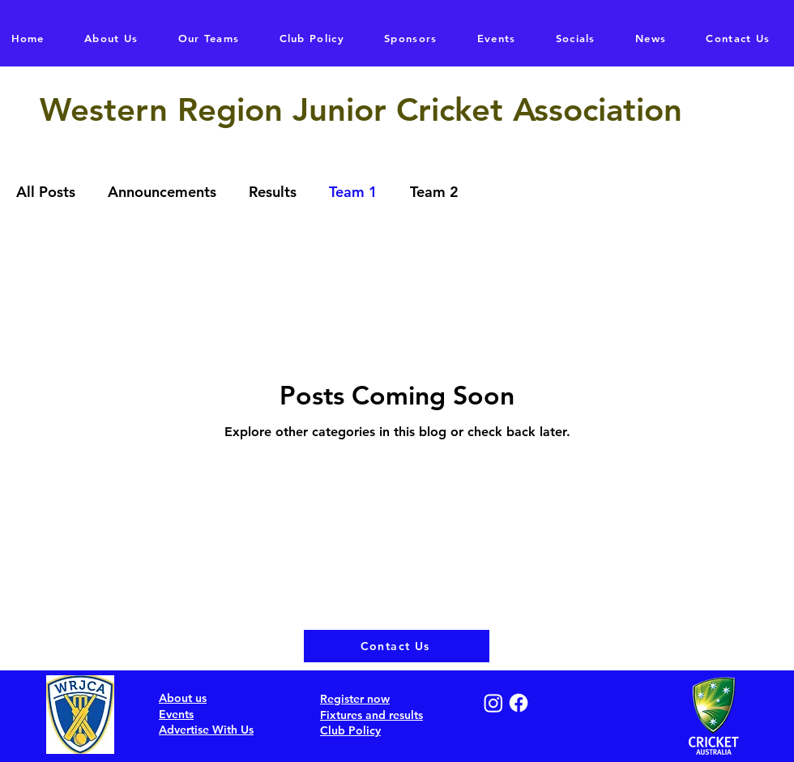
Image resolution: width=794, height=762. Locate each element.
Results (273, 191)
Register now (355, 698)
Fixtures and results (371, 715)
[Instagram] (493, 703)
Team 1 (353, 191)
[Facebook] (518, 703)
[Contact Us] (396, 646)
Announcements (162, 191)
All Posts (45, 191)
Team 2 (434, 191)
